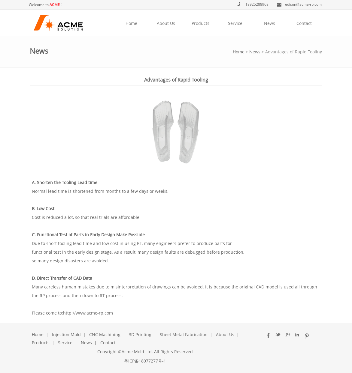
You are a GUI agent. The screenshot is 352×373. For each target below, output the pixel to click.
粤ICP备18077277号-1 (145, 361)
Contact (304, 23)
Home (131, 23)
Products (200, 23)
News (269, 23)
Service (235, 23)
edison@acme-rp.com (303, 4)
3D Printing (140, 334)
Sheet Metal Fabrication (184, 334)
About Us (166, 23)
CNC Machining (104, 334)
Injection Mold (66, 334)
